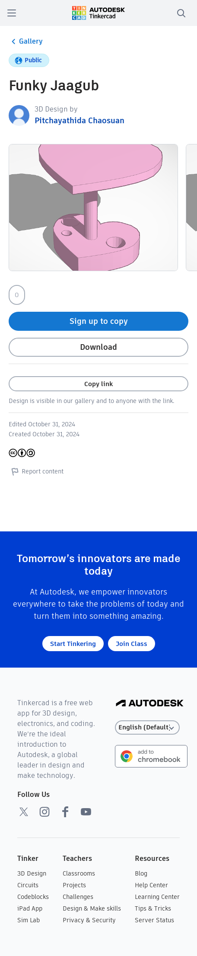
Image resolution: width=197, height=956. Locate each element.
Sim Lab (28, 920)
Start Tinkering (73, 643)
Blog (141, 873)
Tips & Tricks (153, 908)
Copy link (98, 383)
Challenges (78, 896)
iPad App (29, 908)
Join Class (131, 643)
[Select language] (147, 727)
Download (98, 347)
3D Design (31, 873)
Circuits (27, 885)
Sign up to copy (99, 321)
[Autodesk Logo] (149, 703)
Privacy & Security (89, 920)
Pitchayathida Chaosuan (79, 120)
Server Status (154, 920)
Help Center (151, 885)
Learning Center (157, 896)
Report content (36, 471)
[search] (181, 12)
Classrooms (79, 873)
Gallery (26, 41)
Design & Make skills (92, 908)
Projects (74, 885)
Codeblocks (33, 896)
